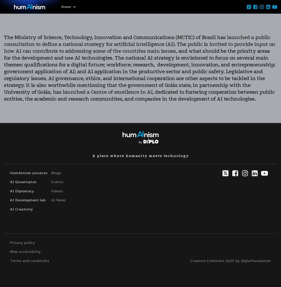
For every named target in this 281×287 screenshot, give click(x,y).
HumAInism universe (28, 173)
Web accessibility (25, 251)
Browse (68, 7)
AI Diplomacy (22, 191)
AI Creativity (21, 209)
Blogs (56, 173)
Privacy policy (22, 242)
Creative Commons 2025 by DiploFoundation (230, 260)
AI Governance (23, 182)
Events (57, 182)
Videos (57, 191)
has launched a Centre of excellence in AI (103, 92)
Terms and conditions (29, 260)
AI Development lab (28, 200)
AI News (58, 200)
